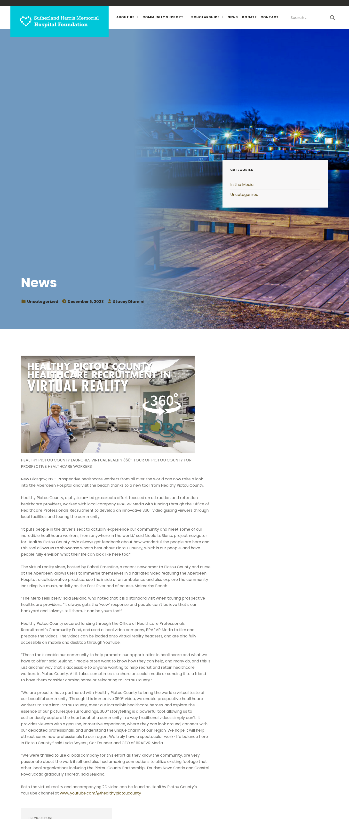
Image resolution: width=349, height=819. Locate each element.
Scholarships (205, 17)
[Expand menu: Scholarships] (222, 17)
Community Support (163, 17)
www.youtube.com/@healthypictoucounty (100, 793)
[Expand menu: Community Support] (186, 17)
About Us (125, 17)
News (233, 17)
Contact (270, 17)
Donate (249, 17)
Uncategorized (42, 301)
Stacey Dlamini (128, 301)
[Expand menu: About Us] (137, 17)
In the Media (242, 184)
